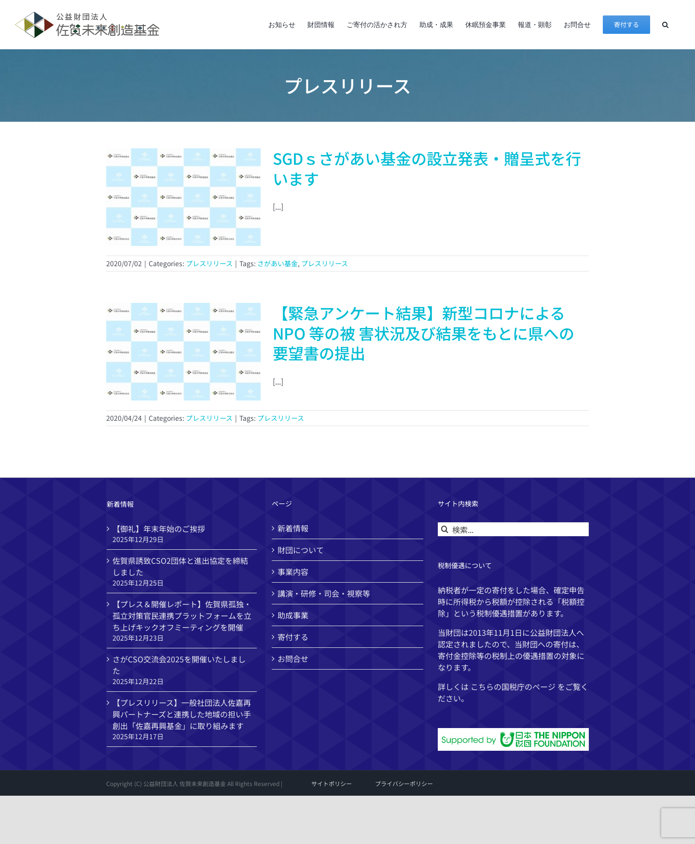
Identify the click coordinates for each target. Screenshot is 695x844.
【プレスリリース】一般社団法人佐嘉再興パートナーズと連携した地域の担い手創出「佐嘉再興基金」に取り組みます (181, 714)
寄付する (293, 637)
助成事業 (293, 615)
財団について (301, 550)
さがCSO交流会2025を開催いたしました (179, 664)
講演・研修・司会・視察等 (324, 593)
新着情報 (293, 528)
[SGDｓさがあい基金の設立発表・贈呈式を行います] (183, 197)
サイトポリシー (331, 783)
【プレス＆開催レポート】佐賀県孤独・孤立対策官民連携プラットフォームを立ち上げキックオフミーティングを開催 (181, 615)
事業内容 (293, 571)
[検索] (445, 529)
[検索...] (513, 529)
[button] (665, 24)
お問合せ (293, 658)
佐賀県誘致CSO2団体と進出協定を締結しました (180, 566)
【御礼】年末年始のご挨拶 (158, 528)
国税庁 (513, 686)
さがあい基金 (277, 263)
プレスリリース (209, 263)
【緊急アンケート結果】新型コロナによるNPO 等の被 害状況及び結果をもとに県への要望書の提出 (423, 332)
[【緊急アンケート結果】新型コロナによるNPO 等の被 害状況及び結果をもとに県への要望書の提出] (183, 352)
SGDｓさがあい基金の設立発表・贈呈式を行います (427, 168)
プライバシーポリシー (404, 783)
